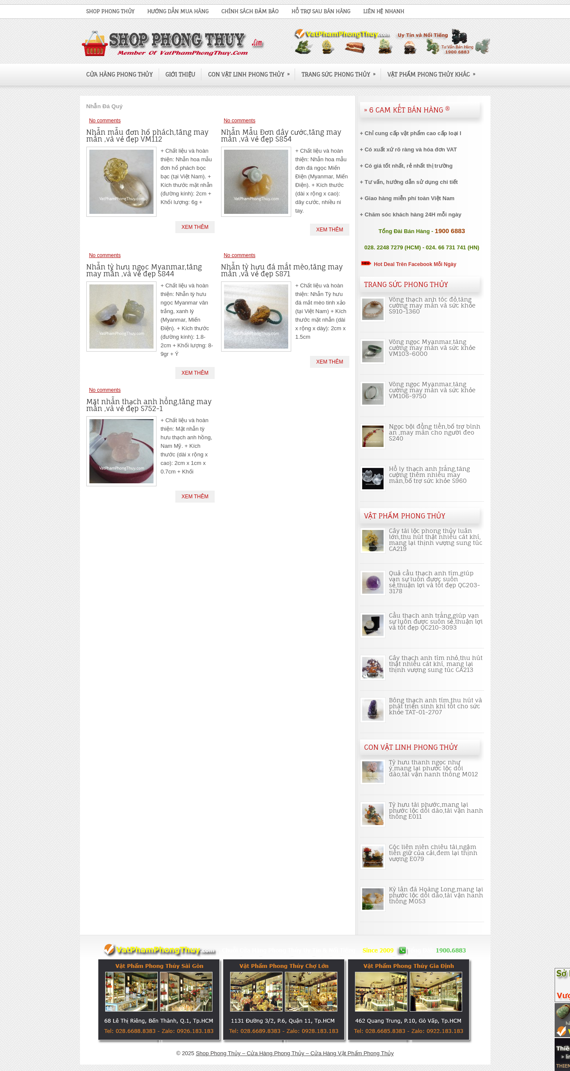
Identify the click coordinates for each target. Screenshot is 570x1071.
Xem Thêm (194, 227)
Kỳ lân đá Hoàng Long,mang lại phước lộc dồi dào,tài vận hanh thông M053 (436, 895)
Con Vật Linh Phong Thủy (251, 71)
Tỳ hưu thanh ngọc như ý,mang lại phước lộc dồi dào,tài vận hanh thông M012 (433, 768)
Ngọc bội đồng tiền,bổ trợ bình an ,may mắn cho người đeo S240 (435, 432)
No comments (105, 121)
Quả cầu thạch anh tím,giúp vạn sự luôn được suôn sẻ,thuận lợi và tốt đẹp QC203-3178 (434, 582)
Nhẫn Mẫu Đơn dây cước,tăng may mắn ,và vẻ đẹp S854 (281, 135)
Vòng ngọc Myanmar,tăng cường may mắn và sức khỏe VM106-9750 (432, 389)
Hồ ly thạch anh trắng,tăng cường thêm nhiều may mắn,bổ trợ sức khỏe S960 (429, 474)
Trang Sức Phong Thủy (341, 71)
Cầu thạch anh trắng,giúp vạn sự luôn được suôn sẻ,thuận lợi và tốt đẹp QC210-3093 (436, 621)
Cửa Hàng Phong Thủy (119, 74)
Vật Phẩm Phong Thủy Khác (434, 71)
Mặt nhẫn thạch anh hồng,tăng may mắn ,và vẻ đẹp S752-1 (149, 405)
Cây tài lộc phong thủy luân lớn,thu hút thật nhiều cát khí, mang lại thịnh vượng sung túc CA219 (436, 539)
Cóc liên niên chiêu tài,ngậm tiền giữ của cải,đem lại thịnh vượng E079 (433, 852)
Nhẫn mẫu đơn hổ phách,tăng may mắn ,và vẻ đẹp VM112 (147, 135)
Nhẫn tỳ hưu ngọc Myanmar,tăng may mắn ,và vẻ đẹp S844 (144, 270)
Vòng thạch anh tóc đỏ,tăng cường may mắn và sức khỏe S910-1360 (432, 305)
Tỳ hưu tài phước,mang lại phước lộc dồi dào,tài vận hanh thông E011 (436, 810)
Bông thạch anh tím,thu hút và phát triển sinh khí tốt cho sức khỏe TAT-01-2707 (435, 706)
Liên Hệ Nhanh (383, 11)
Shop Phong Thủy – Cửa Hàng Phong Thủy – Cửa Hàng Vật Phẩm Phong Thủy (295, 1053)
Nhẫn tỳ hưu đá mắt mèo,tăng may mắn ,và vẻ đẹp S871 (282, 270)
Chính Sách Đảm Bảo (250, 11)
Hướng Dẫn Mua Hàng (177, 11)
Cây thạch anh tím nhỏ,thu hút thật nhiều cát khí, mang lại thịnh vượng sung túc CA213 (436, 663)
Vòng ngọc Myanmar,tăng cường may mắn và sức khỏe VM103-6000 (432, 347)
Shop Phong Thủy (110, 11)
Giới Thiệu (180, 74)
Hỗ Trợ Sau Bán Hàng (320, 11)
